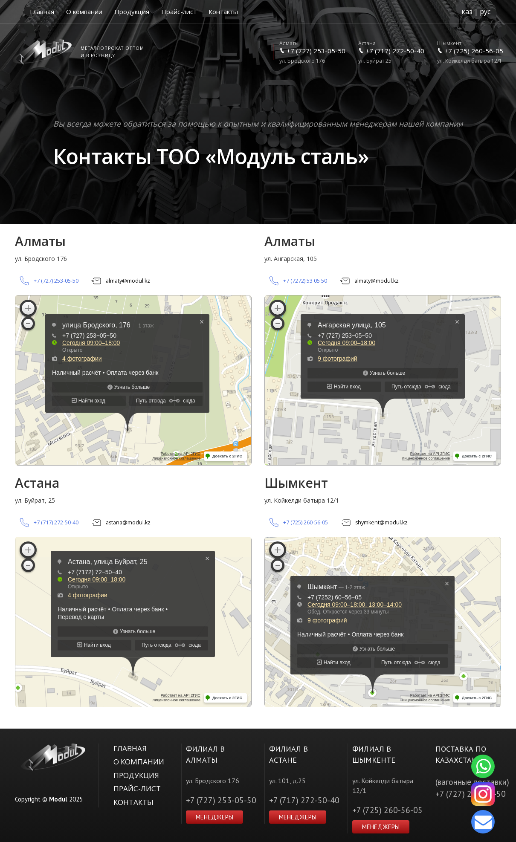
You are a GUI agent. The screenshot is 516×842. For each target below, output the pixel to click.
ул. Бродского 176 (312, 52)
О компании (84, 11)
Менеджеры (214, 817)
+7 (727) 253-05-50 (221, 800)
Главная (42, 11)
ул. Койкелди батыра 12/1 (470, 52)
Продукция (131, 11)
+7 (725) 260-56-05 (387, 809)
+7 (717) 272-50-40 (304, 800)
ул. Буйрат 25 (391, 52)
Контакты (223, 11)
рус (485, 11)
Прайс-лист (179, 11)
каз (467, 11)
